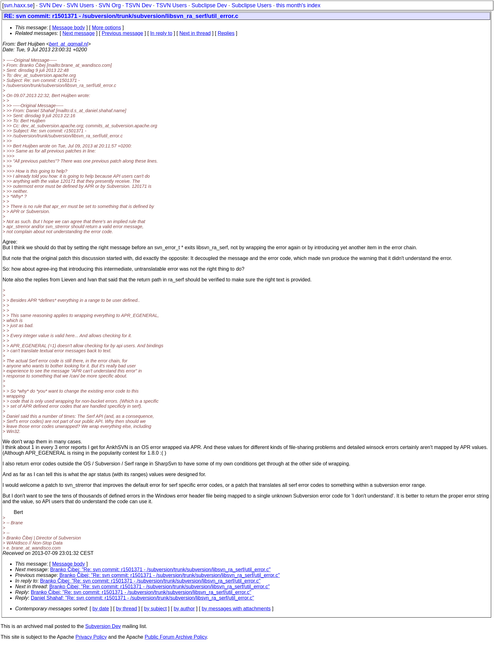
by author (184, 608)
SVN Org (110, 5)
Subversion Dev (103, 626)
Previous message (122, 33)
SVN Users (80, 5)
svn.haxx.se (18, 5)
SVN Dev (50, 5)
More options (106, 27)
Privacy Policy (91, 637)
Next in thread (195, 33)
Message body (68, 27)
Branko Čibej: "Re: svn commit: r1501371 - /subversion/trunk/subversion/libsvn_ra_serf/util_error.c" (160, 569)
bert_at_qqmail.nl (68, 44)
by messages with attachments (236, 608)
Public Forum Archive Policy (176, 637)
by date (100, 608)
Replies (226, 33)
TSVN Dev (138, 5)
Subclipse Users (252, 5)
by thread (126, 608)
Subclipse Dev (209, 5)
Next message (78, 33)
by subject (155, 608)
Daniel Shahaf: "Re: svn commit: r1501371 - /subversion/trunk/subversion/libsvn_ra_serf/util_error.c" (142, 598)
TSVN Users (171, 5)
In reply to (161, 33)
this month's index (298, 5)
